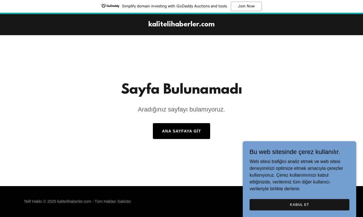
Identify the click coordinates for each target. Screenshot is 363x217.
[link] (181, 24)
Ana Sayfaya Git (181, 131)
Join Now (246, 6)
